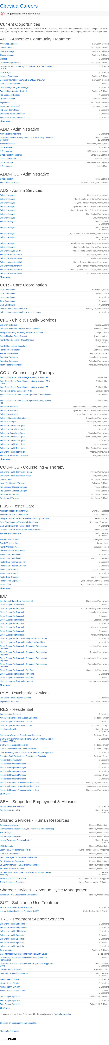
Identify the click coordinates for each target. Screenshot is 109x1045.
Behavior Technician (8, 325)
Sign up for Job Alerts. (9, 1031)
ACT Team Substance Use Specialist (16, 907)
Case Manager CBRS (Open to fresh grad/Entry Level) (23, 954)
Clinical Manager (7, 51)
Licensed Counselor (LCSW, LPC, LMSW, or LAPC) (22, 80)
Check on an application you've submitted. (18, 1023)
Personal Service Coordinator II (13, 91)
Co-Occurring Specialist (10, 63)
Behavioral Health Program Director (15, 698)
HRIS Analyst (5, 832)
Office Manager (6, 162)
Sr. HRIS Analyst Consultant (12, 861)
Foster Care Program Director (13, 562)
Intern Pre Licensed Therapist (13, 483)
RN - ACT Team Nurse (9, 110)
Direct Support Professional (12, 605)
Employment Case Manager (12, 806)
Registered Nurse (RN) (10, 106)
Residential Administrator (11, 760)
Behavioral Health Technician (12, 444)
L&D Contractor (6, 846)
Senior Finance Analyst (10, 182)
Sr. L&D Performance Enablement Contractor (19, 865)
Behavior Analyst (7, 195)
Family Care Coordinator (10, 533)
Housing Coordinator (9, 76)
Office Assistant (6, 147)
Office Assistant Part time (11, 155)
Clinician (3, 59)
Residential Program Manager (13, 764)
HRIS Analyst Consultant (10, 836)
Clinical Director (7, 47)
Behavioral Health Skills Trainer (13, 924)
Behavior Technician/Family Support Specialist (20, 329)
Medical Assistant (7, 144)
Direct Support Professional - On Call (16, 721)
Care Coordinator (7, 290)
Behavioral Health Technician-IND (14, 455)
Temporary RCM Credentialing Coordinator (18, 895)
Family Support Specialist (11, 969)
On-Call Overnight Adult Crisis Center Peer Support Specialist (26, 752)
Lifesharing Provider (8, 729)
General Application (62, 1014)
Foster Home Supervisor (10, 581)
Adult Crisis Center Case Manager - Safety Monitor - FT (24, 377)
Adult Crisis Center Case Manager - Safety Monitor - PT (24, 387)
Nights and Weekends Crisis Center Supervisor (20, 735)
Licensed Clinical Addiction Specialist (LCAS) (19, 911)
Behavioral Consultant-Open (12, 425)
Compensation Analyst (9, 825)
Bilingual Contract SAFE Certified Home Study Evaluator (24, 518)
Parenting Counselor (9, 357)
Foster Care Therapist (9, 569)
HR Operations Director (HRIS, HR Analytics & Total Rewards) (27, 829)
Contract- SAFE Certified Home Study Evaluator (21, 530)
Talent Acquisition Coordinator (13, 878)
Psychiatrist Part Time (9, 701)
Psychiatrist (5, 102)
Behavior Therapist (8, 422)
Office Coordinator (8, 159)
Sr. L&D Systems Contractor (12, 869)
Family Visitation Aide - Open (12, 551)
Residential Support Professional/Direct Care (19, 782)
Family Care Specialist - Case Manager (17, 340)
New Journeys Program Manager (14, 87)
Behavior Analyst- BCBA (10, 251)
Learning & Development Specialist (15, 850)
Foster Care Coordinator (10, 554)
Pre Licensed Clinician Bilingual (13, 487)
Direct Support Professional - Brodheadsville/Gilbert (22, 642)
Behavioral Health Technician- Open (15, 476)
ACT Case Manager (8, 44)
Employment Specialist (10, 810)
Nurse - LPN (5, 584)
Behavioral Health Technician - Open (16, 472)
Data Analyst (5, 72)
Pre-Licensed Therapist (10, 95)
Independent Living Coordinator (13, 308)
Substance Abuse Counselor (12, 114)
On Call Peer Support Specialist (14, 745)
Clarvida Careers (19, 6)
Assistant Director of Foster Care (14, 511)
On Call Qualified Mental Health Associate (18, 749)
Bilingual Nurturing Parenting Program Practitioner (21, 332)
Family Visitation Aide (9, 539)
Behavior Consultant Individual (13, 418)
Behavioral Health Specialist (12, 935)
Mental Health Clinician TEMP (13, 991)
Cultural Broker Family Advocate (14, 336)
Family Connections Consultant (13, 346)
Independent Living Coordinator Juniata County (20, 312)
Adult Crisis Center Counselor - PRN (16, 391)
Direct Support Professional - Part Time (17, 670)
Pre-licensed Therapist (10, 494)
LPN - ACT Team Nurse (10, 84)
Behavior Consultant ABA (11, 254)
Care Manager (6, 950)
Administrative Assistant (10, 134)
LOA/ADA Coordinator (9, 853)
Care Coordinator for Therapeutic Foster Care (20, 522)
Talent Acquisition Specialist (12, 882)
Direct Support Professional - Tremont (16, 681)
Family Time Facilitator (10, 350)
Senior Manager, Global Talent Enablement (18, 857)
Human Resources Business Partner (16, 840)
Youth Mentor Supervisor (11, 365)
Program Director (7, 99)
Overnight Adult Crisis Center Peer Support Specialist (23, 756)
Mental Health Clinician (10, 979)
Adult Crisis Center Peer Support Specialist (18, 718)
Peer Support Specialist (10, 997)
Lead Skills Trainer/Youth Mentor (14, 973)
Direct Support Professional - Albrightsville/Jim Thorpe (23, 638)
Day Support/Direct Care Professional (16, 601)
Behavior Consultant (9, 407)
